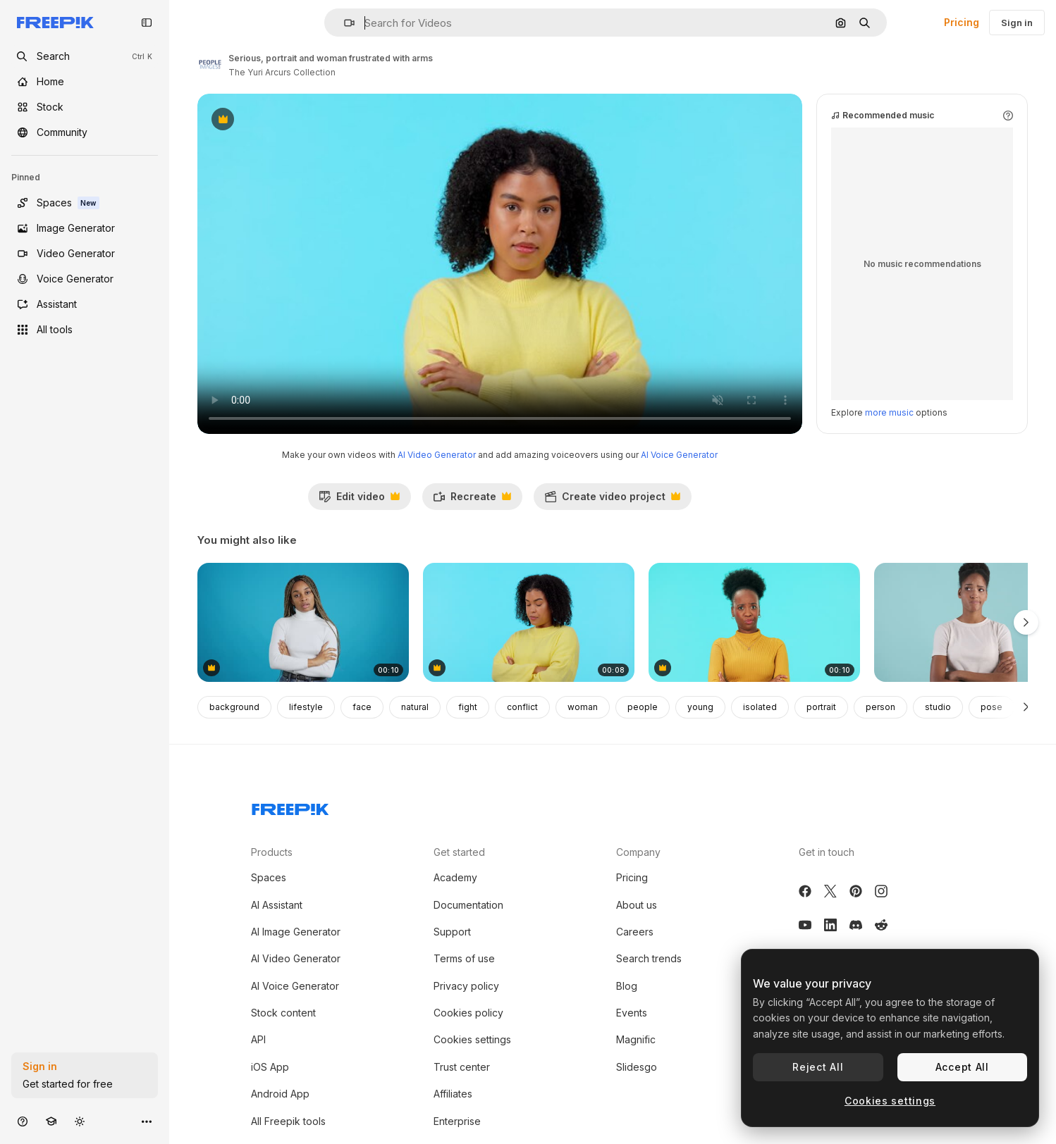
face (362, 707)
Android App (280, 1094)
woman (582, 707)
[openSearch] (84, 56)
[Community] (84, 132)
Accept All (962, 1067)
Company (638, 852)
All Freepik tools (288, 1121)
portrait (821, 707)
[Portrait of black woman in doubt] (754, 622)
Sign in (1017, 22)
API (258, 1039)
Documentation (468, 905)
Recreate (472, 500)
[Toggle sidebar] (146, 22)
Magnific (636, 1039)
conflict (522, 707)
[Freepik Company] (290, 806)
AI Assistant (276, 905)
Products (272, 852)
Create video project (612, 500)
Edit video (359, 500)
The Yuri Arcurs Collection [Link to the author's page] (282, 72)
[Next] (1026, 707)
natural (415, 707)
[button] (343, 23)
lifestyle (306, 707)
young (700, 707)
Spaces (268, 877)
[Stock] (84, 107)
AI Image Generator (295, 932)
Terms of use (464, 958)
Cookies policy (468, 1013)
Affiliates (453, 1094)
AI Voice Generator (679, 454)
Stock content (283, 1013)
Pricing (961, 22)
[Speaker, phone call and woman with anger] (528, 622)
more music (889, 412)
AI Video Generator (437, 454)
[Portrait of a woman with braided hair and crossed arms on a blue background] (303, 622)
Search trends (649, 958)
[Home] (84, 81)
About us (636, 905)
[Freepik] (55, 22)
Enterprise (457, 1121)
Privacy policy (466, 986)
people (642, 707)
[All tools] (84, 329)
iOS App (270, 1067)
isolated (760, 707)
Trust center (462, 1067)
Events (631, 1013)
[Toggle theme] (79, 1121)
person (880, 707)
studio (938, 707)
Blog (626, 986)
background (234, 707)
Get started (459, 852)
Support (452, 932)
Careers (634, 932)
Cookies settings (472, 1039)
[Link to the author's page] (210, 63)
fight (467, 707)
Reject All (817, 1067)
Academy (455, 877)
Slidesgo (636, 1067)
